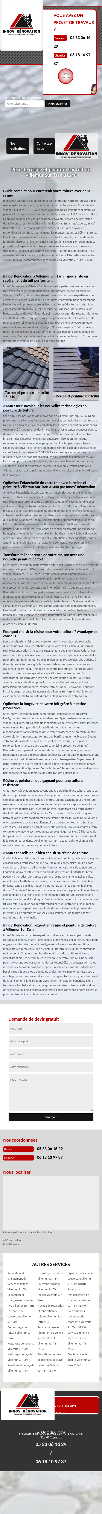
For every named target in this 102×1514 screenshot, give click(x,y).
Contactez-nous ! (44, 146)
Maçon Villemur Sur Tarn (50, 1297)
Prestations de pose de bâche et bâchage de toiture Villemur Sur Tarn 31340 (50, 1362)
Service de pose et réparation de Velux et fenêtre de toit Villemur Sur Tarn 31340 (51, 1338)
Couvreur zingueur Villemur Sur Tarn (49, 1286)
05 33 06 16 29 (49, 1148)
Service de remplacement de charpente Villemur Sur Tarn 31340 (79, 1297)
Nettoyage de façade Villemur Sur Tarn (20, 1357)
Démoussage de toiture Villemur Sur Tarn (20, 1332)
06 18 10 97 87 (49, 1157)
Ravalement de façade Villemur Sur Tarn (21, 1367)
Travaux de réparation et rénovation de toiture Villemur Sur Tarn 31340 (51, 1314)
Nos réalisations (18, 146)
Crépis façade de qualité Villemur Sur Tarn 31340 (79, 1360)
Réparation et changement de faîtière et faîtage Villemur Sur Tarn (18, 1281)
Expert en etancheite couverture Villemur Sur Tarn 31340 (80, 1278)
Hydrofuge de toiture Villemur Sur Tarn (50, 1275)
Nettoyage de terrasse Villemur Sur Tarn (21, 1346)
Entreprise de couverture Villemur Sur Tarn (20, 1316)
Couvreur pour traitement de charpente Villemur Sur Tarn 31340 (79, 1319)
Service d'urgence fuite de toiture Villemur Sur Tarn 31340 (78, 1341)
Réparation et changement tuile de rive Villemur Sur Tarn (21, 1300)
